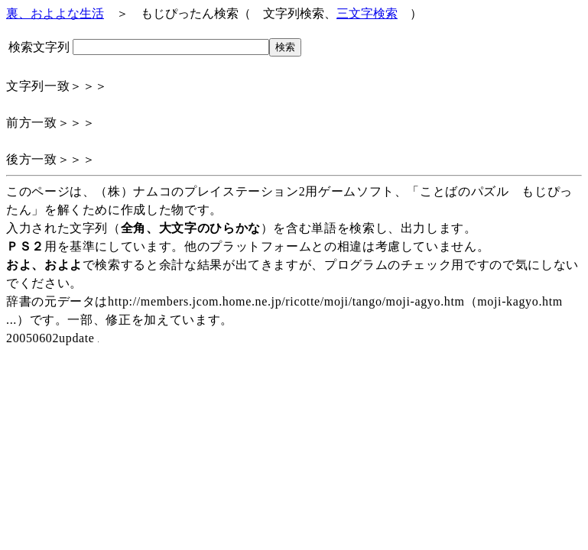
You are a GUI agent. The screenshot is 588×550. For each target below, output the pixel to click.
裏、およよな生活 (55, 13)
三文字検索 (367, 13)
